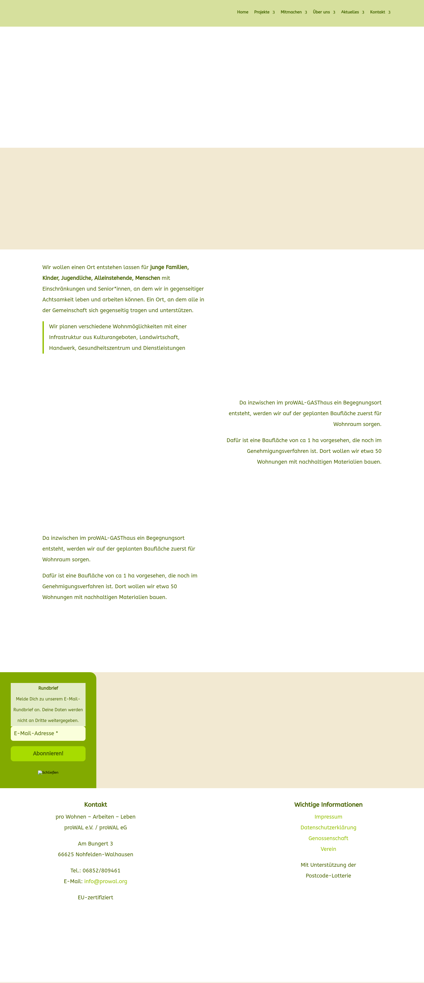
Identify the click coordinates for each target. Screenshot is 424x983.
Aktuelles (350, 12)
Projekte (261, 12)
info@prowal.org (105, 881)
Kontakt (377, 12)
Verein (328, 849)
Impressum (328, 817)
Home (242, 12)
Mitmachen (291, 12)
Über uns (321, 12)
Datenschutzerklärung (328, 828)
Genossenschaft (328, 838)
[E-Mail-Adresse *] (48, 733)
